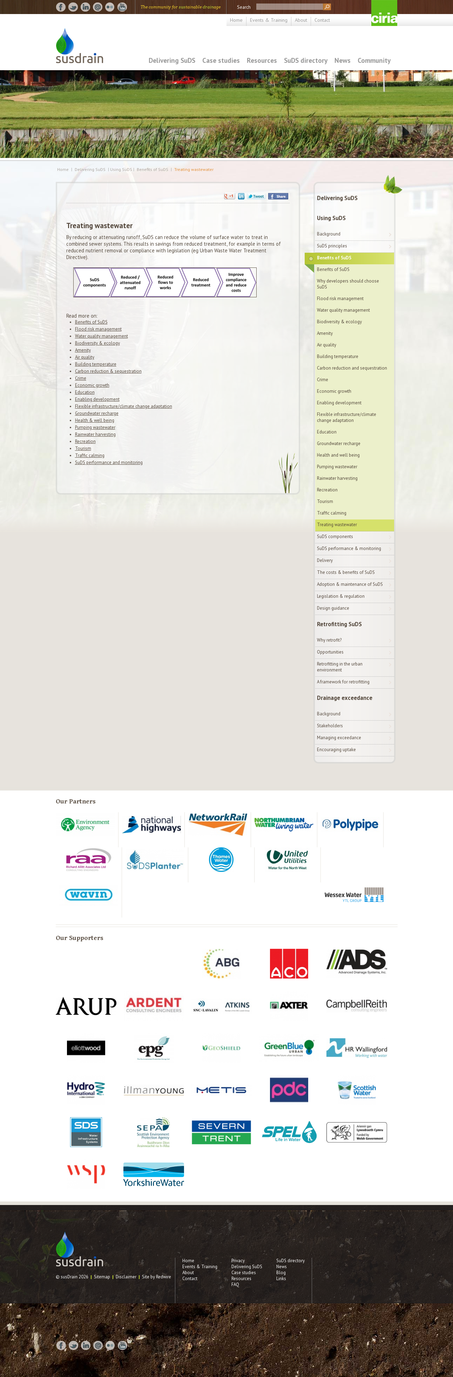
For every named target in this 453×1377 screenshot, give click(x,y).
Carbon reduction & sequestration (108, 371)
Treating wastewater (194, 169)
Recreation (85, 441)
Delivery (325, 560)
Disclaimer (126, 1277)
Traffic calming (89, 455)
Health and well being (338, 455)
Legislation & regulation (341, 596)
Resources (262, 60)
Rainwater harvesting (95, 434)
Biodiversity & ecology (97, 343)
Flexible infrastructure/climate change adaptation (123, 406)
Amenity (83, 350)
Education (85, 392)
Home (236, 20)
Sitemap (102, 1277)
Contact (322, 20)
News (342, 60)
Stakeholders (330, 726)
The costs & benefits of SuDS (346, 572)
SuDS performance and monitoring (109, 462)
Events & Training (269, 20)
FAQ (235, 1284)
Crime (80, 378)
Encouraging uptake (336, 750)
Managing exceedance (339, 738)
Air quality (84, 357)
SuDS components (335, 536)
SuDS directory (305, 60)
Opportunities (330, 652)
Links (281, 1279)
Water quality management (101, 336)
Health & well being (94, 420)
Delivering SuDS (172, 60)
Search (244, 7)
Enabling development (97, 399)
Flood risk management (98, 329)
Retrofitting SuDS (339, 624)
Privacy (238, 1261)
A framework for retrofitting (343, 682)
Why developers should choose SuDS (348, 284)
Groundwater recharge (97, 413)
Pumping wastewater (95, 427)
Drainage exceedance (344, 698)
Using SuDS (331, 218)
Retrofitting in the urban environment (340, 667)
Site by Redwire (156, 1277)
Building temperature (95, 364)
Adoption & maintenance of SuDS (350, 584)
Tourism (83, 448)
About (301, 20)
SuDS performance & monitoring (349, 548)
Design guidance (333, 608)
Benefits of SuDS (152, 169)
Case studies (221, 60)
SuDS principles (332, 246)
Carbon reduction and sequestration (352, 368)
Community (374, 60)
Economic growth (92, 385)
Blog (281, 1273)
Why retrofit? (329, 640)
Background (328, 234)
